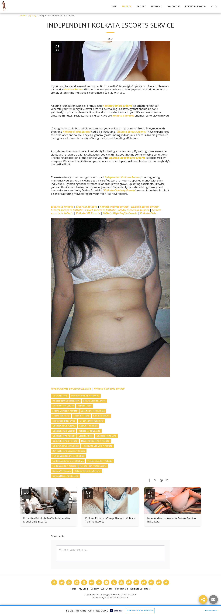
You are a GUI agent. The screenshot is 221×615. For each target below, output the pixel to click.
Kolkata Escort (84, 405)
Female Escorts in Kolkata (100, 460)
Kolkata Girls (148, 213)
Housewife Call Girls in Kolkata (97, 445)
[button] (196, 6)
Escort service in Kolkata (100, 210)
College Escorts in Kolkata (64, 440)
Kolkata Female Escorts (117, 105)
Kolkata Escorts (74, 89)
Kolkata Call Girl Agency (63, 425)
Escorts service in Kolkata (67, 210)
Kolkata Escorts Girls (106, 435)
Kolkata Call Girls (123, 115)
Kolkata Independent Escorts (127, 158)
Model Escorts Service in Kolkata (68, 460)
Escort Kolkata (86, 435)
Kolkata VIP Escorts (88, 213)
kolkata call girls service (63, 420)
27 (150, 493)
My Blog (32, 15)
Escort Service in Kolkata (93, 410)
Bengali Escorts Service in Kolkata (68, 450)
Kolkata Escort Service (63, 405)
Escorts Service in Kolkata (64, 410)
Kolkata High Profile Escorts (120, 213)
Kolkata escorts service (114, 206)
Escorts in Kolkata (62, 206)
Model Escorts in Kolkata (133, 210)
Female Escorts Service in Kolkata (68, 455)
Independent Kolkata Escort (65, 400)
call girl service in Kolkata (91, 420)
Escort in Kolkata (86, 206)
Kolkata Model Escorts (77, 131)
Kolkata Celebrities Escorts (87, 470)
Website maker (121, 597)
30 (26, 493)
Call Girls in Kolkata (88, 425)
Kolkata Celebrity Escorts (119, 190)
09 (88, 493)
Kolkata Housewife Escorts (65, 475)
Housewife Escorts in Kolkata (95, 440)
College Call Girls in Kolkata (65, 445)
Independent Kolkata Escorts (123, 177)
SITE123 (108, 597)
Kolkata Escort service (145, 206)
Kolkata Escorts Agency (131, 131)
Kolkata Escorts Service (94, 400)
